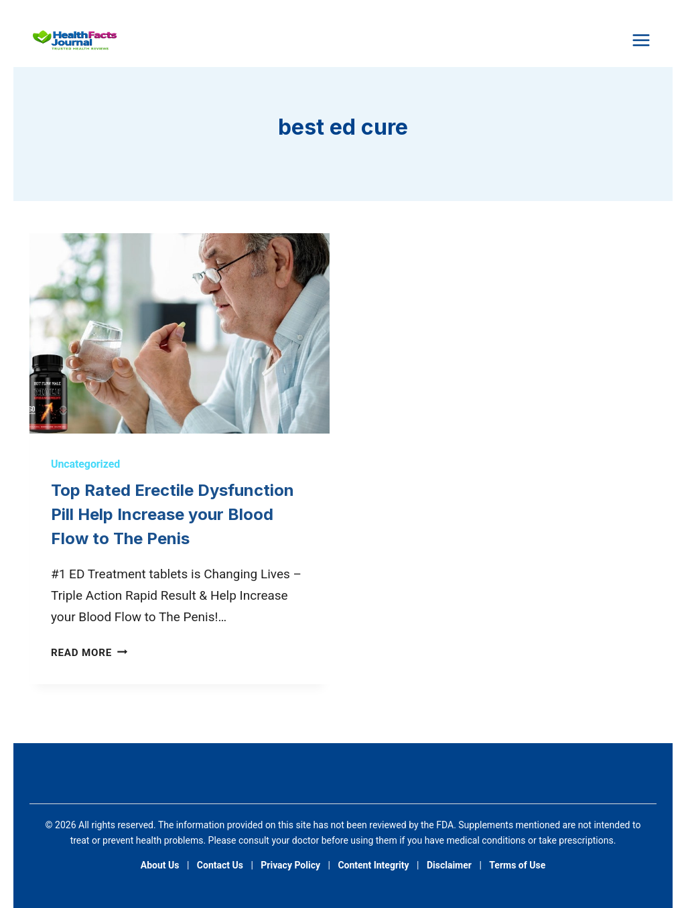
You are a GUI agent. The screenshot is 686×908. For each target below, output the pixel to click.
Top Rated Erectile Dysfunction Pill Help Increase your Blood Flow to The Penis (172, 514)
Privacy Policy (290, 865)
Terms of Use (517, 865)
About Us (160, 865)
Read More (89, 653)
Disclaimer (449, 865)
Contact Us (220, 865)
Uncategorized (85, 464)
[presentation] (179, 333)
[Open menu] (641, 40)
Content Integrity (373, 865)
